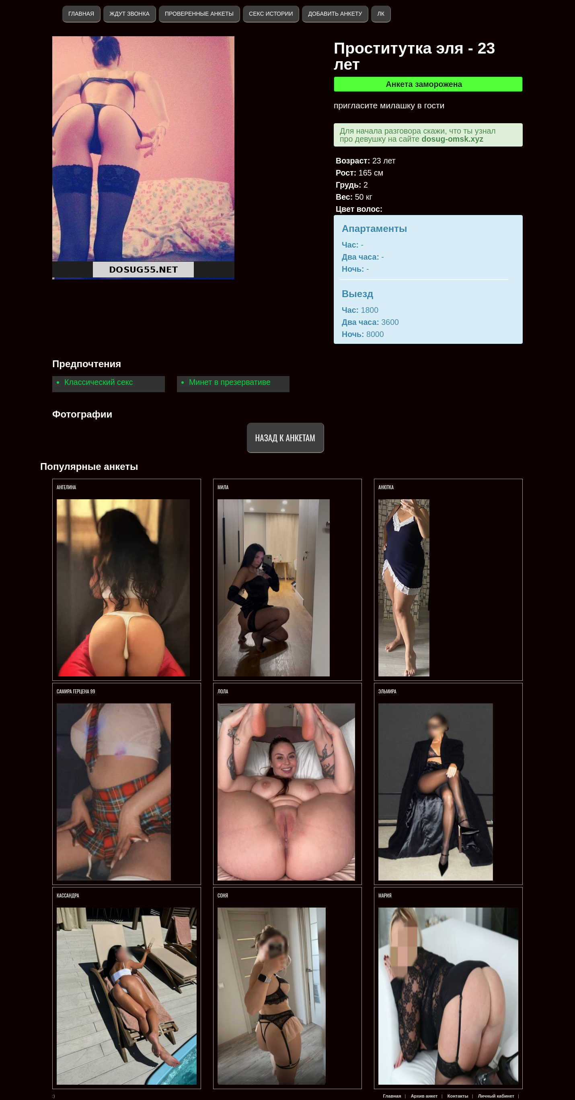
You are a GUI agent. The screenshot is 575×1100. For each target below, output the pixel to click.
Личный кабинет (496, 1096)
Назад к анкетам (285, 437)
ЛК (380, 13)
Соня (223, 895)
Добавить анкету (335, 13)
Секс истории (271, 13)
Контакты (458, 1096)
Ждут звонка (129, 13)
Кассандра (68, 895)
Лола (223, 691)
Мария (385, 895)
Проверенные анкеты (199, 13)
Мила (223, 487)
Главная (81, 13)
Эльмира (387, 691)
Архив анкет (424, 1096)
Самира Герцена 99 (76, 691)
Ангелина (66, 487)
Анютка (386, 487)
